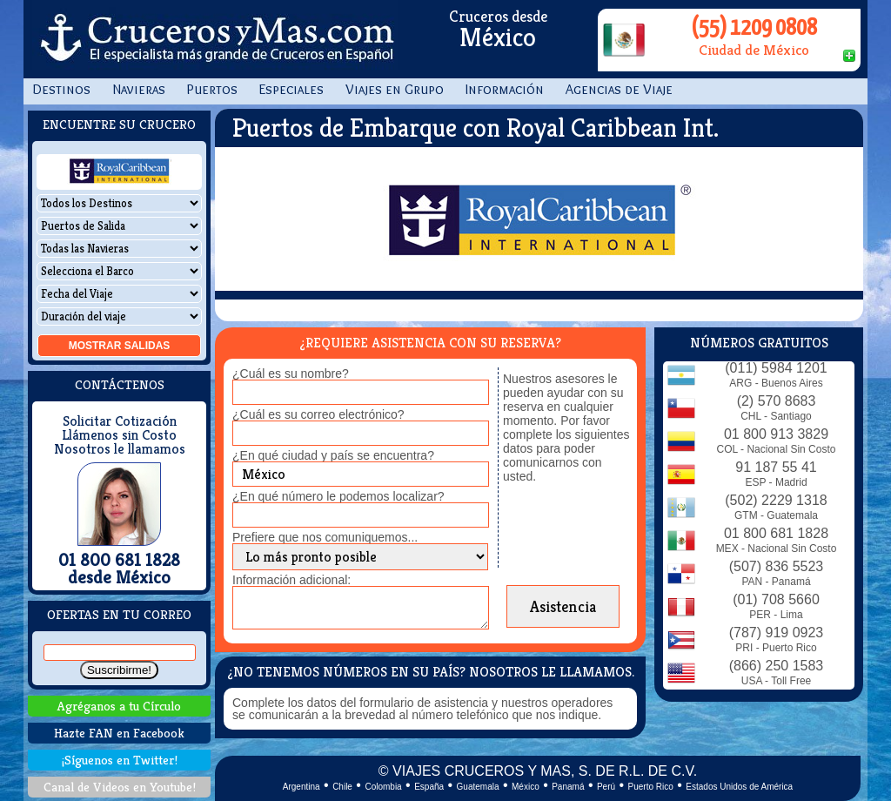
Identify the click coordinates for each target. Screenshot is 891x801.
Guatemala (478, 786)
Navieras (138, 89)
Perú (606, 786)
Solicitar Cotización (120, 421)
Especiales (291, 89)
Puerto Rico (650, 786)
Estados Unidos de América (739, 786)
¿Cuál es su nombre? (290, 373)
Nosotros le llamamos (119, 449)
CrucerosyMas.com (215, 39)
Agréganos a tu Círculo (119, 705)
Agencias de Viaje (619, 89)
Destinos (61, 89)
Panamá (568, 786)
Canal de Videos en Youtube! (120, 786)
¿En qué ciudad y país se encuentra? (333, 455)
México (525, 786)
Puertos (212, 89)
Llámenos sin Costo (119, 435)
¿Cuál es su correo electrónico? (318, 414)
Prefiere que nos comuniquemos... (325, 537)
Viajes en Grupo (394, 89)
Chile (342, 786)
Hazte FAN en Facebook (119, 732)
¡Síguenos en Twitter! (120, 759)
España (429, 786)
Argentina (301, 786)
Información (505, 89)
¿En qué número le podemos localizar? (338, 496)
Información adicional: (291, 580)
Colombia (383, 786)
